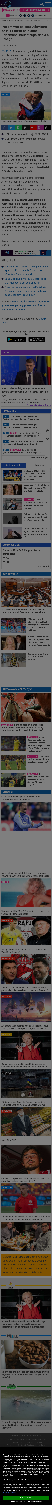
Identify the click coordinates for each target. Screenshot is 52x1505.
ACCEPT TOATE (26, 1498)
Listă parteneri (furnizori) (9, 1492)
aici (25, 1469)
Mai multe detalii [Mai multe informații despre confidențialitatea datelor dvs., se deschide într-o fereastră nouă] (28, 1460)
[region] (26, 1476)
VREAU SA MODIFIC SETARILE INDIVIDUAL (26, 1501)
